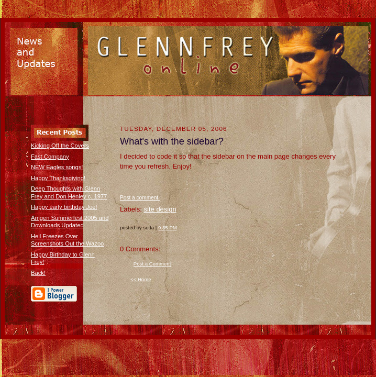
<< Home (140, 279)
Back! (38, 273)
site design (160, 209)
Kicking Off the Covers (60, 145)
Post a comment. (140, 198)
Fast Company (50, 156)
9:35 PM (167, 227)
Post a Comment (152, 264)
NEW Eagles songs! (57, 167)
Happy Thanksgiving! (58, 178)
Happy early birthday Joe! (64, 207)
